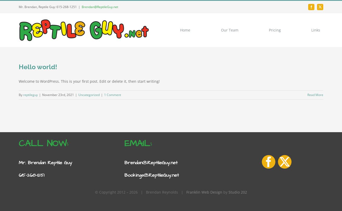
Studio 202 (238, 192)
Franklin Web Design (204, 192)
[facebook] (311, 7)
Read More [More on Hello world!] (315, 95)
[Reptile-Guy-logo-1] (84, 20)
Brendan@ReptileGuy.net (100, 7)
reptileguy (30, 95)
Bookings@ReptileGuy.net (151, 175)
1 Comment (112, 95)
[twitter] (320, 7)
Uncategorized (89, 95)
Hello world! (38, 67)
